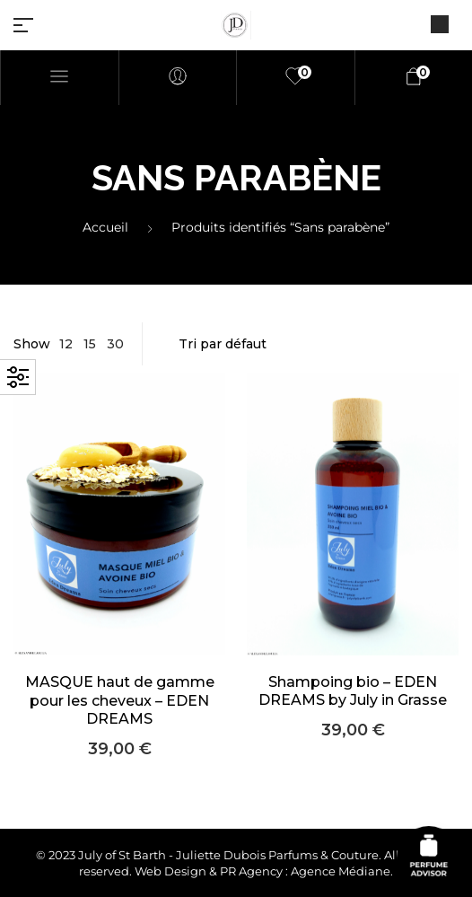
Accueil (105, 227)
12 (66, 344)
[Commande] (310, 343)
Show (31, 344)
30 (115, 344)
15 (89, 344)
